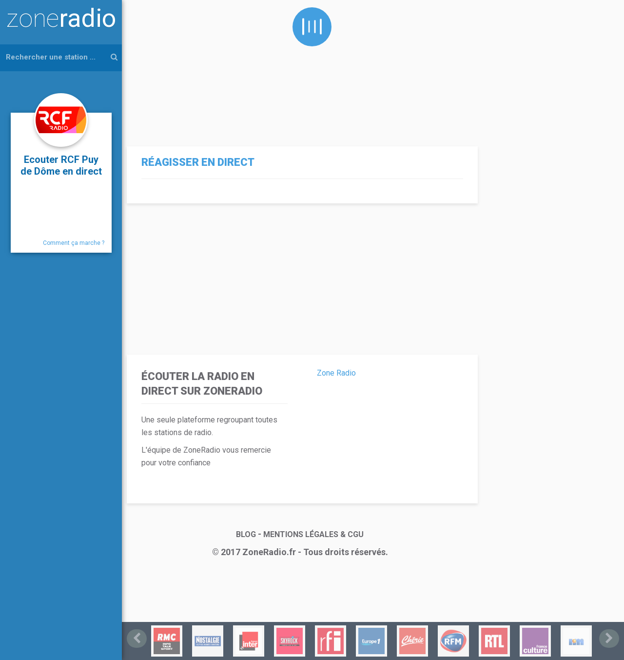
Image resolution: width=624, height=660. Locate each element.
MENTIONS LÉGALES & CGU (313, 534)
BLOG (246, 534)
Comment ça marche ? (73, 243)
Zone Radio (336, 373)
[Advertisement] (300, 68)
